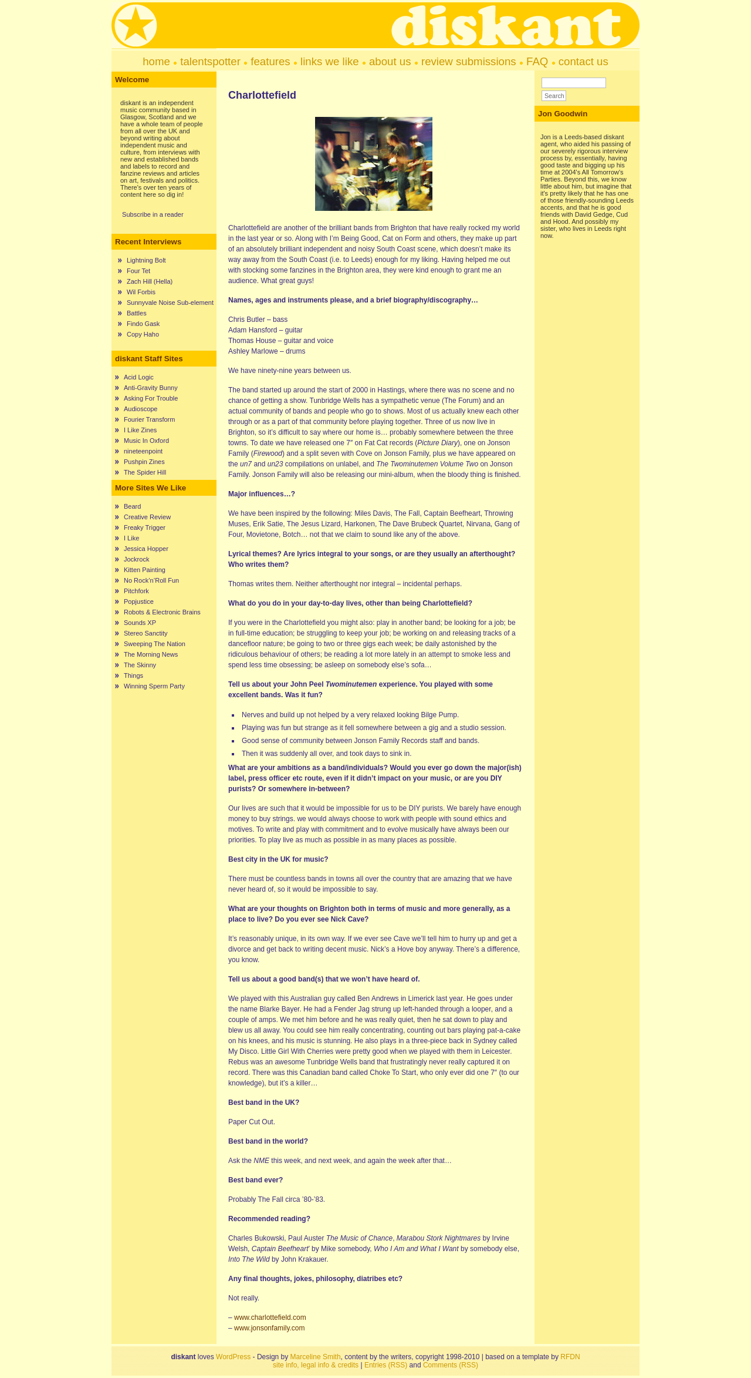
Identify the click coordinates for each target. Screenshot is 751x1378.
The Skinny (140, 664)
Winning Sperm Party (154, 686)
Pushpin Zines (144, 461)
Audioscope (141, 408)
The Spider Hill (145, 472)
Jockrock (136, 559)
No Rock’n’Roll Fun (151, 580)
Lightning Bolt (146, 260)
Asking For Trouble (151, 398)
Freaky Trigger (144, 527)
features (270, 61)
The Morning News (151, 654)
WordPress (233, 1357)
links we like (329, 61)
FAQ (537, 61)
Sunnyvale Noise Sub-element (170, 302)
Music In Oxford (146, 440)
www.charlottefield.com (270, 1317)
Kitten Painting (144, 569)
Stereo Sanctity (146, 633)
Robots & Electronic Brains (162, 612)
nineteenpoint (143, 451)
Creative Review (147, 516)
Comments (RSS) (450, 1365)
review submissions (468, 61)
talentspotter (210, 61)
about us (390, 61)
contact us (583, 61)
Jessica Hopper (146, 548)
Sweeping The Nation (154, 643)
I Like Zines (140, 429)
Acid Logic (139, 377)
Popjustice (139, 601)
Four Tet (138, 270)
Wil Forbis (141, 291)
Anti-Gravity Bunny (151, 387)
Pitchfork (136, 590)
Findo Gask (143, 323)
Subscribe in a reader (153, 214)
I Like (131, 538)
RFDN (570, 1357)
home (156, 61)
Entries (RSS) (385, 1365)
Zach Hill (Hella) (149, 281)
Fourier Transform (149, 419)
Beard (132, 506)
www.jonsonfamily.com (269, 1328)
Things (133, 675)
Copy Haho (143, 334)
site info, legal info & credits (315, 1365)
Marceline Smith (315, 1357)
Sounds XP (140, 622)
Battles (137, 313)
